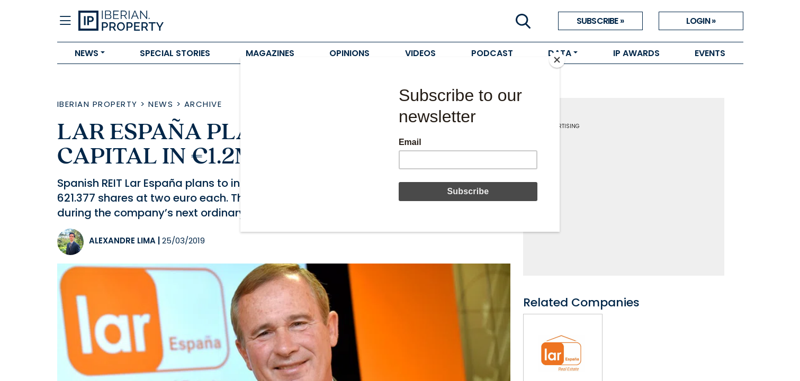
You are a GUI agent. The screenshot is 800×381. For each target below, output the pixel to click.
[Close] (557, 60)
